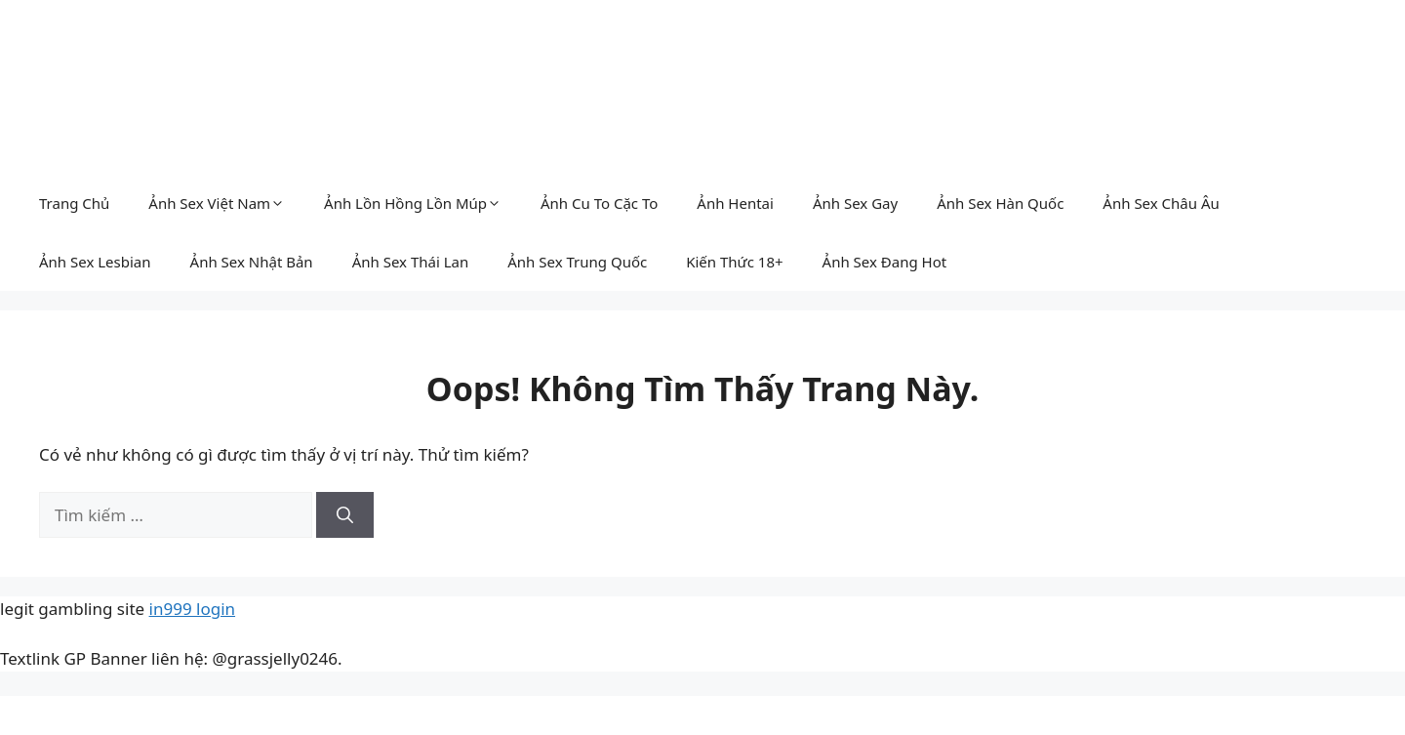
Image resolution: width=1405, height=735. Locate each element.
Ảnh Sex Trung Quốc (577, 261)
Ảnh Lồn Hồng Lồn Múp (413, 203)
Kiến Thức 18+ (734, 261)
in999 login (192, 608)
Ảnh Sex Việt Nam (216, 203)
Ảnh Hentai (735, 203)
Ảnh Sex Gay (855, 203)
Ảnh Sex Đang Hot (885, 261)
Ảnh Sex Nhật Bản (251, 261)
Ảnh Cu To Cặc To (599, 203)
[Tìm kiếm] (345, 515)
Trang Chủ (74, 203)
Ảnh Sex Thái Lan (410, 261)
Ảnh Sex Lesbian (95, 261)
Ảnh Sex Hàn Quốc (1000, 203)
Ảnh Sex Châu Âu (1161, 203)
